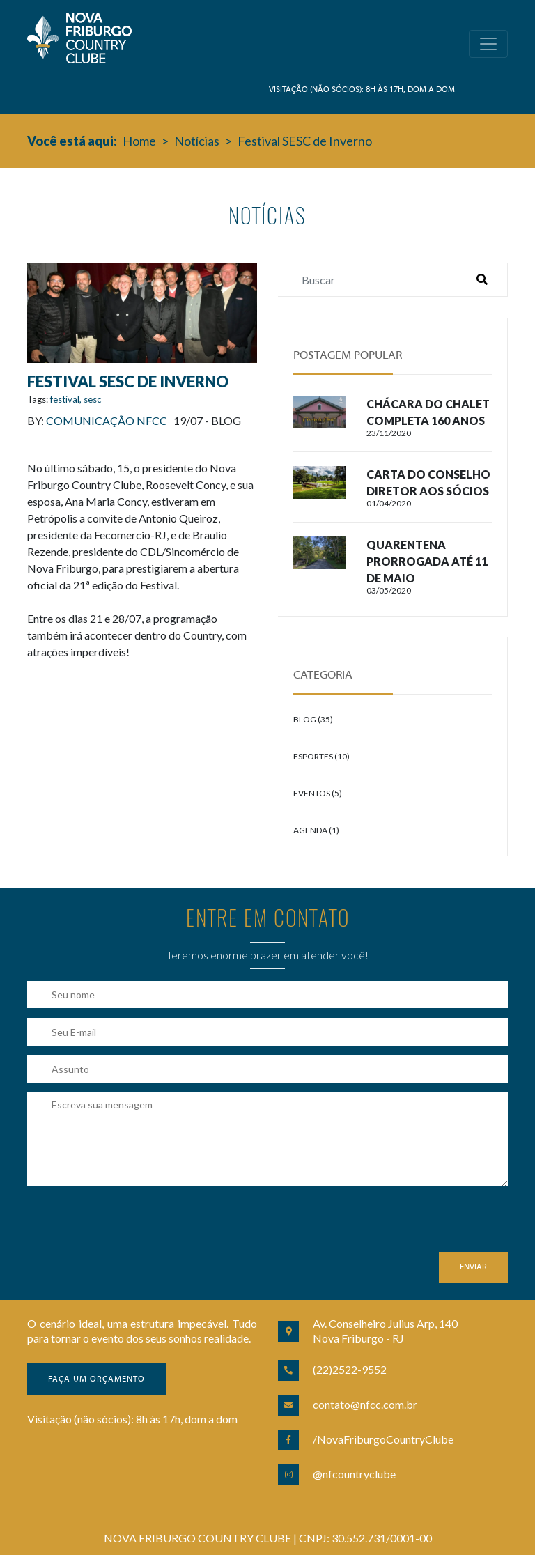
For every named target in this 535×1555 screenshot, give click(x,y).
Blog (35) (313, 719)
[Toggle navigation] (488, 44)
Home (139, 140)
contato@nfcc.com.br (365, 1404)
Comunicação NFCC (106, 420)
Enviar (473, 1267)
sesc (92, 399)
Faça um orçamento (96, 1379)
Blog (226, 420)
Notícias (196, 140)
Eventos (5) (317, 793)
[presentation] (133, 1225)
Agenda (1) (316, 830)
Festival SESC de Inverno (305, 140)
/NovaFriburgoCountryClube (383, 1439)
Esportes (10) (321, 756)
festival (64, 399)
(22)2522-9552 (350, 1369)
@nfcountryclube (354, 1473)
